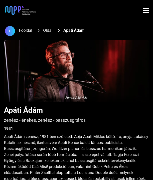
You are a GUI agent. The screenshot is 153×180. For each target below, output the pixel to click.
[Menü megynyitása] (146, 11)
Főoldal (25, 30)
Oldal (47, 30)
